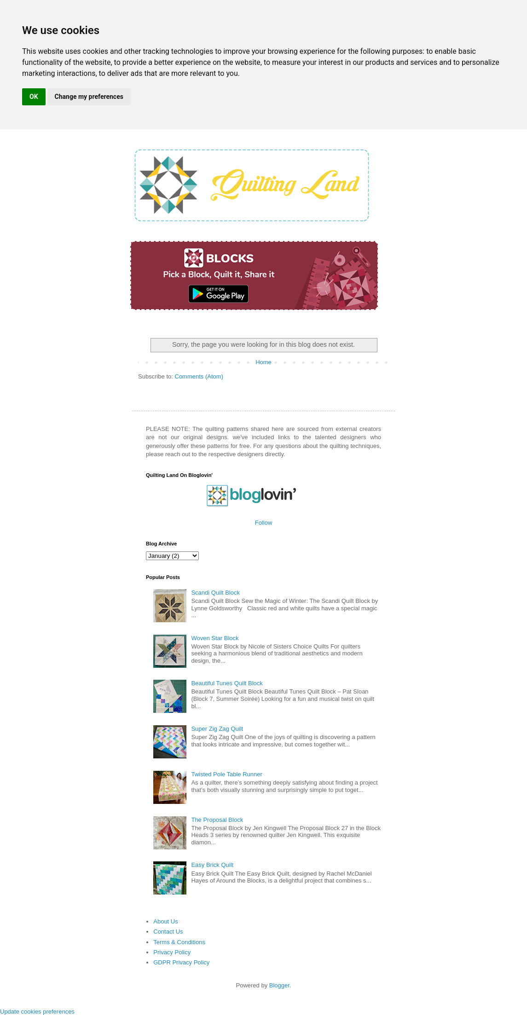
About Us (165, 921)
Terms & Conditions (179, 942)
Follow (263, 522)
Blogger (279, 985)
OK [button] (33, 96)
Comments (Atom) (199, 376)
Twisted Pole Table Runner (226, 774)
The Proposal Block (217, 819)
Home (263, 362)
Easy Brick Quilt (212, 864)
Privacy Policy (172, 952)
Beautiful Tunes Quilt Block (226, 683)
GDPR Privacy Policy (181, 962)
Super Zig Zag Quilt (217, 728)
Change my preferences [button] (89, 96)
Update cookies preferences (37, 1011)
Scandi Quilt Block (215, 592)
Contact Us (168, 931)
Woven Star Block (214, 638)
